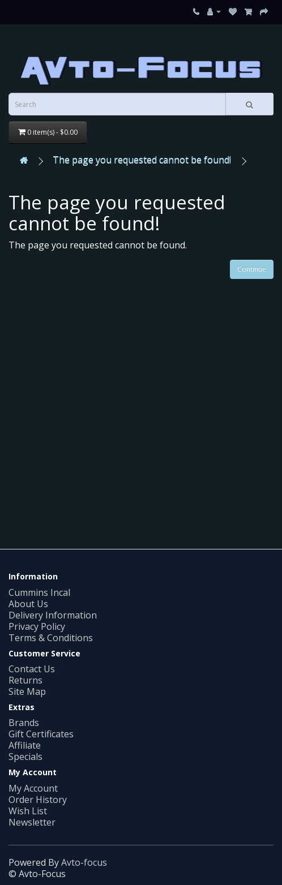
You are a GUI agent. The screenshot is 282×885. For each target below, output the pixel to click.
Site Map (27, 691)
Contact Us (31, 669)
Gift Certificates (41, 734)
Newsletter (31, 822)
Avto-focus (84, 862)
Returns (25, 680)
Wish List (27, 811)
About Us (28, 604)
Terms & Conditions (50, 637)
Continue (251, 269)
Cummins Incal (39, 592)
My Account (33, 788)
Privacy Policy (36, 626)
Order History (37, 799)
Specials (25, 756)
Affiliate (24, 745)
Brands (23, 722)
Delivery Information (52, 615)
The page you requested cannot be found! (142, 159)
